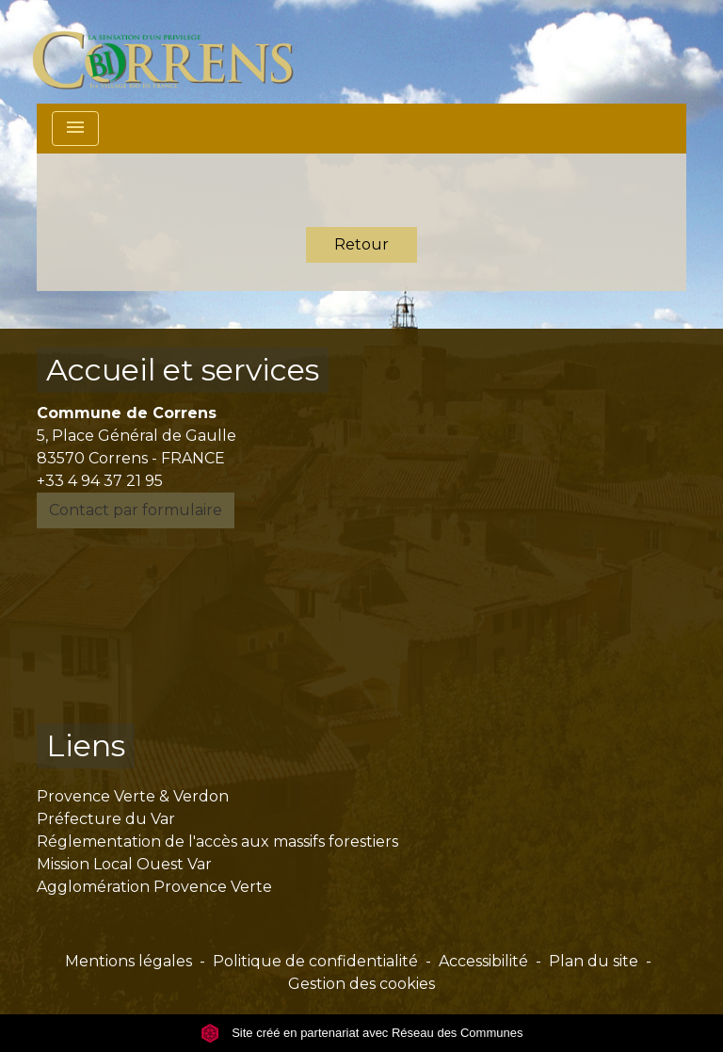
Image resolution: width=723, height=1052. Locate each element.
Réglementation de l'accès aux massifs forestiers (217, 841)
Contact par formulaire (135, 510)
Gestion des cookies (361, 984)
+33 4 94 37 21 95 (100, 481)
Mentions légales (128, 961)
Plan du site (593, 961)
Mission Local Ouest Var (124, 864)
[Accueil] (174, 52)
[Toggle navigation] (75, 128)
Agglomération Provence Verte (154, 887)
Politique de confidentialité (315, 961)
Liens (85, 745)
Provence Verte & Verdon (133, 796)
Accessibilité (483, 961)
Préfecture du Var (106, 819)
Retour (361, 244)
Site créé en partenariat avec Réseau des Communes (362, 1033)
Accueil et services (182, 369)
